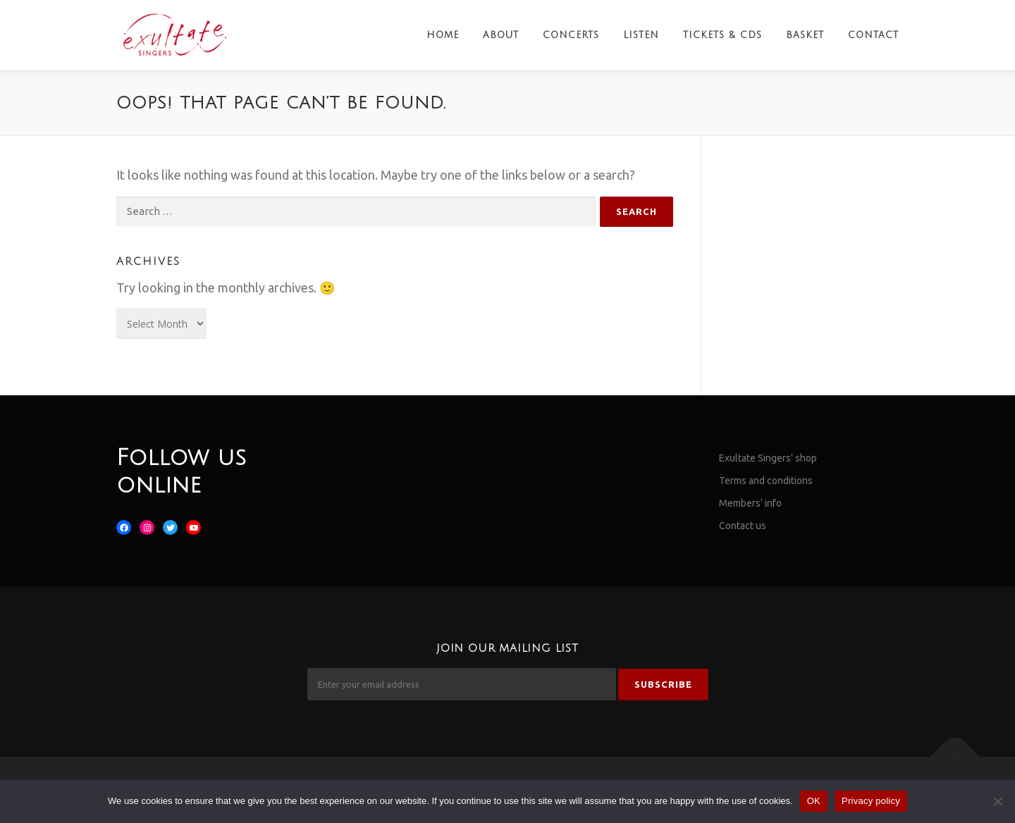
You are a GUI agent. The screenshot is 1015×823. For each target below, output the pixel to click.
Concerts (571, 35)
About (501, 35)
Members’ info (750, 503)
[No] (997, 801)
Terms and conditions (766, 480)
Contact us (742, 525)
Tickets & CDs (722, 35)
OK (813, 801)
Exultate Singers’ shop (768, 458)
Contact (873, 35)
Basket (805, 35)
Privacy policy (871, 801)
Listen (641, 35)
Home (442, 35)
